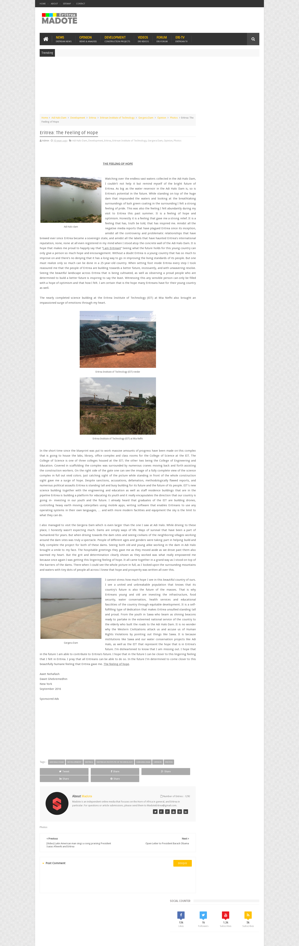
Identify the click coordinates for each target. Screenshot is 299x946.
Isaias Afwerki (212, 317)
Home (43, 3)
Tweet (53, 785)
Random (248, 278)
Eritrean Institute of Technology (117, 117)
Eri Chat (161, 921)
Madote (68, 940)
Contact (80, 3)
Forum (162, 38)
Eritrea (92, 117)
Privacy (243, 940)
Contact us (249, 920)
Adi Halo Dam (58, 117)
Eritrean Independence (229, 311)
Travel (96, 921)
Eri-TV (181, 38)
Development (117, 38)
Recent (204, 278)
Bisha (209, 304)
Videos (143, 38)
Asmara (199, 304)
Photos (174, 117)
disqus (171, 874)
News (64, 38)
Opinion (88, 38)
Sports (237, 317)
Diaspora (79, 921)
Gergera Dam (145, 117)
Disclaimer (253, 940)
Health (198, 317)
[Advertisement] (149, 86)
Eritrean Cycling (244, 304)
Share (82, 785)
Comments (226, 278)
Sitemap (67, 3)
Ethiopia (250, 311)
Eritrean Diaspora (204, 311)
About (54, 3)
